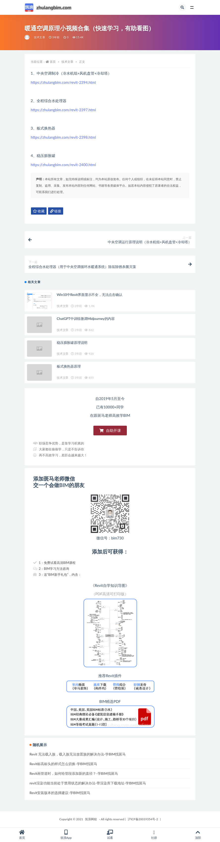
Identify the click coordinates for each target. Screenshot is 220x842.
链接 (55, 211)
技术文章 (39, 37)
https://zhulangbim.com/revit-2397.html (63, 110)
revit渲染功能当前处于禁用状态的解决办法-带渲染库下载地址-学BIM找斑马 (87, 783)
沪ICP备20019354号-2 (143, 819)
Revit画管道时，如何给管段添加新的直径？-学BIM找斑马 (73, 773)
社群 (154, 835)
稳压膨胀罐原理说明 (72, 342)
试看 (110, 835)
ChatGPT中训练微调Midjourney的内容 (86, 318)
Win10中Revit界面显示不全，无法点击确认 (89, 294)
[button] (110, 430)
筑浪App (66, 835)
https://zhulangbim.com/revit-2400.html (63, 164)
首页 (53, 62)
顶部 (198, 835)
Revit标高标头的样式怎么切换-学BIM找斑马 (63, 764)
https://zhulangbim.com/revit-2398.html (63, 137)
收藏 (39, 211)
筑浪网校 (91, 819)
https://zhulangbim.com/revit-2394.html (63, 82)
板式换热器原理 (69, 366)
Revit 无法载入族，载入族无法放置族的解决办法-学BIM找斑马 (77, 754)
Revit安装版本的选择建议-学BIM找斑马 (59, 793)
